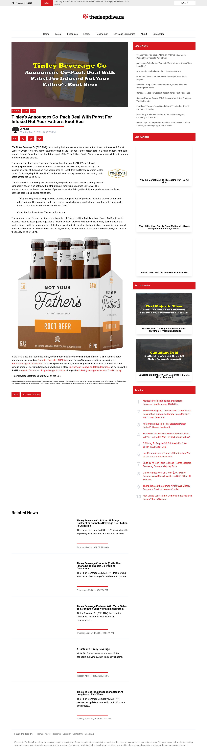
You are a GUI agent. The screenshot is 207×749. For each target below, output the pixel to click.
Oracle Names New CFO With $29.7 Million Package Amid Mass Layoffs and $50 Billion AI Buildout (167, 476)
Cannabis (16, 111)
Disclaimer (89, 734)
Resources (72, 34)
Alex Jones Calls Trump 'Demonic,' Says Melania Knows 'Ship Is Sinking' (167, 497)
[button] (15, 138)
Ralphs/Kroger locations (53, 370)
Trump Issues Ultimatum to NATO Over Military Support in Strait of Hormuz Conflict (166, 488)
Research (56, 734)
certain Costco (28, 370)
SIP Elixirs (63, 360)
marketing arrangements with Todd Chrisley (99, 370)
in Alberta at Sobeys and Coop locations (89, 367)
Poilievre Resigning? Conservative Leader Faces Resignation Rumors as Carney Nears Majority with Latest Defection (167, 414)
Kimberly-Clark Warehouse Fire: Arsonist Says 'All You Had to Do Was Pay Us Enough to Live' (166, 435)
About (144, 34)
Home (46, 34)
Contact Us (158, 34)
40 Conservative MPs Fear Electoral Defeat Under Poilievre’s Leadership (164, 425)
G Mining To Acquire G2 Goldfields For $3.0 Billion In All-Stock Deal (165, 445)
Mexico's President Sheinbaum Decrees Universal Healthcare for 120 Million (162, 402)
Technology (102, 34)
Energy (86, 34)
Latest (58, 34)
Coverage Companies (124, 34)
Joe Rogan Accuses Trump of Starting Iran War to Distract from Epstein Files (166, 455)
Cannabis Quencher (47, 360)
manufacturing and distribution (27, 363)
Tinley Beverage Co (31, 395)
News (33, 111)
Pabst (15, 395)
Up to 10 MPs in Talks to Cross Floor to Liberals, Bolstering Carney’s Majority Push (167, 465)
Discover (67, 734)
